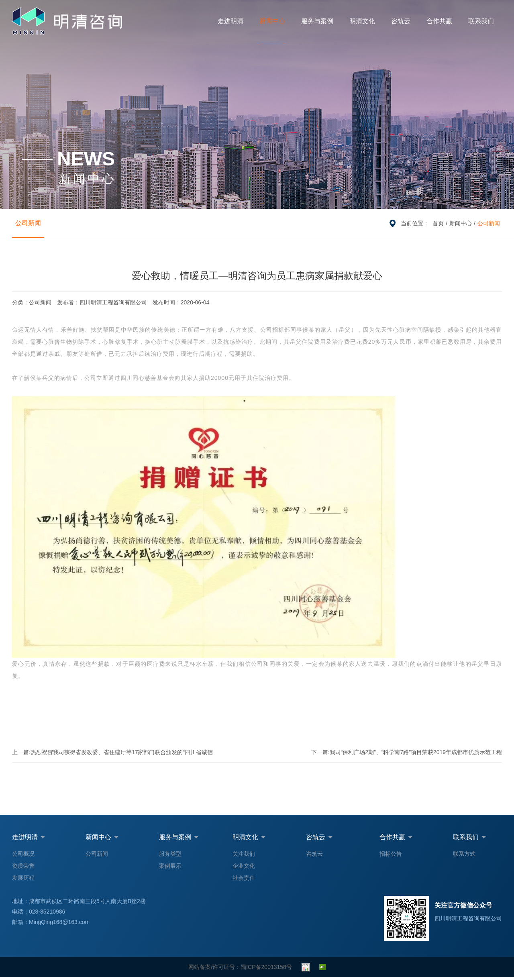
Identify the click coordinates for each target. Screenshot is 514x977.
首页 (438, 223)
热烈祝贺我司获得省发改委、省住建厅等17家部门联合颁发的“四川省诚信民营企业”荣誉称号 (112, 755)
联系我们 (481, 21)
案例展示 (170, 866)
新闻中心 (272, 21)
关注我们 (244, 854)
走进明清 (230, 21)
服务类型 (170, 854)
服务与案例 (317, 21)
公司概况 (23, 854)
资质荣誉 (23, 866)
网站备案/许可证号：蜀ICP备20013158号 (240, 967)
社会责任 (244, 878)
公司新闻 (28, 223)
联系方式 (464, 854)
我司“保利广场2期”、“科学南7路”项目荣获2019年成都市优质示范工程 (406, 752)
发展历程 (23, 878)
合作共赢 (439, 21)
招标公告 (390, 854)
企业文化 (244, 866)
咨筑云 (400, 21)
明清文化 (362, 21)
